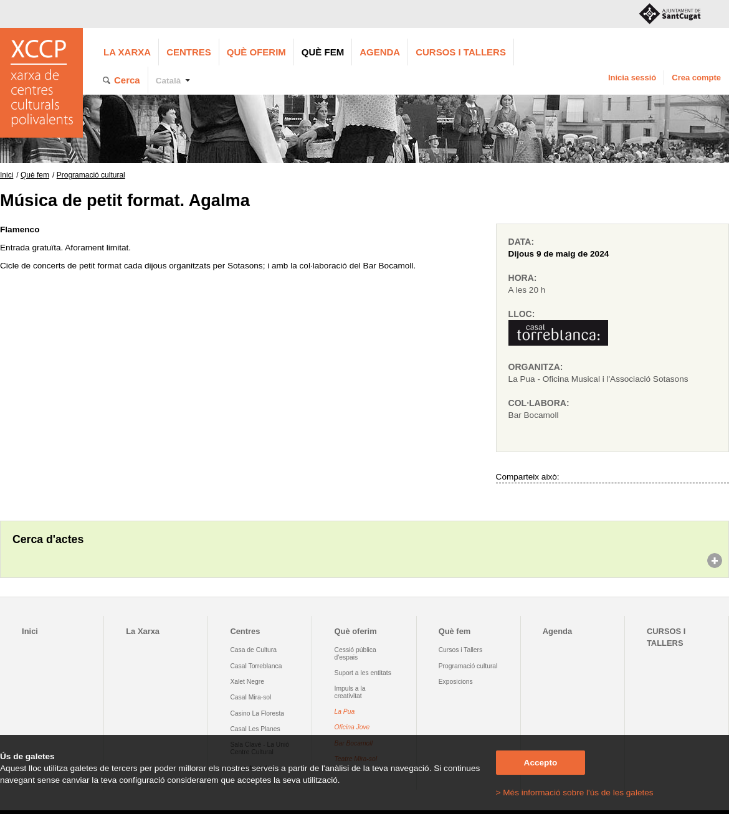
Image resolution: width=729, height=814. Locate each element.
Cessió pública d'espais (355, 653)
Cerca (127, 80)
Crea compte (696, 77)
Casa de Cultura (253, 649)
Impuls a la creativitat (350, 692)
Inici (6, 175)
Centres (188, 52)
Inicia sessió (632, 77)
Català (168, 80)
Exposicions (456, 681)
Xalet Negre (247, 681)
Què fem (323, 52)
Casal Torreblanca (256, 666)
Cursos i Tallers (460, 649)
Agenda (380, 52)
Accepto (541, 762)
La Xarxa (127, 52)
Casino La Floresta (257, 713)
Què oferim (256, 52)
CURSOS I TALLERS (461, 52)
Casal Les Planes (255, 729)
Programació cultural (91, 175)
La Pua (345, 711)
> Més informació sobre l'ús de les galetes (575, 792)
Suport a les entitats (363, 673)
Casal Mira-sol (250, 697)
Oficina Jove (352, 727)
